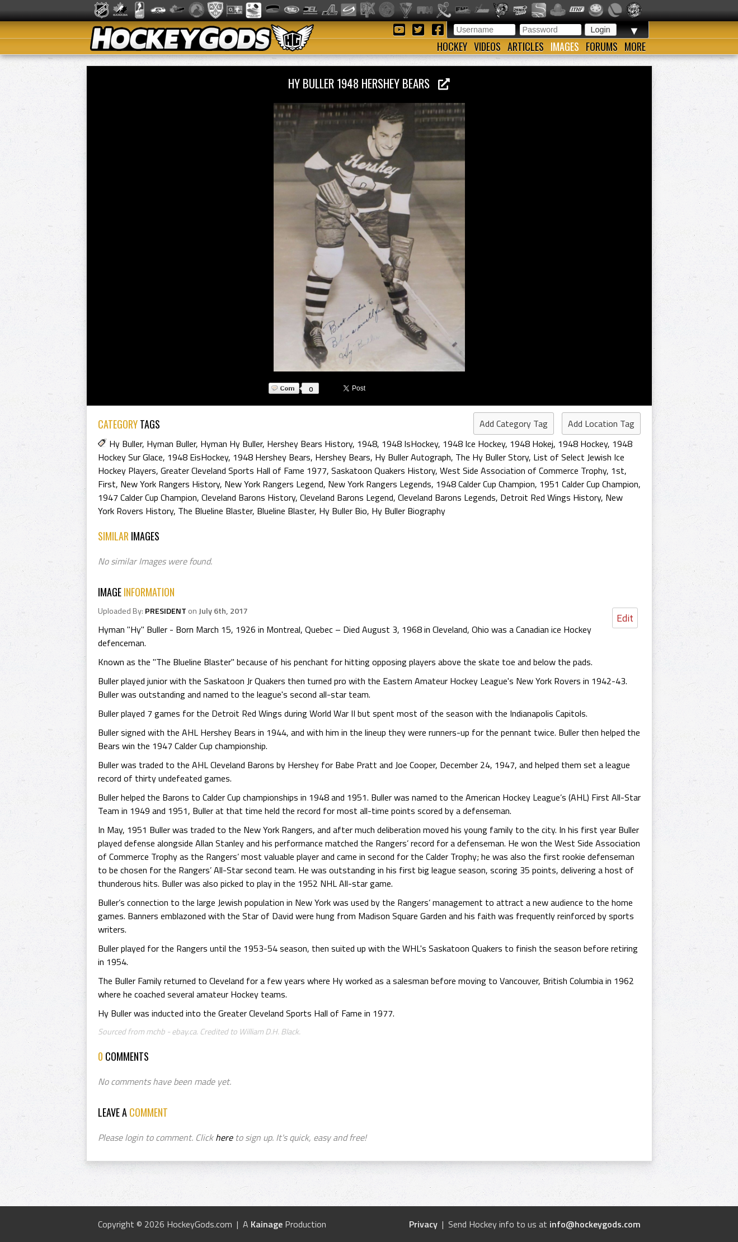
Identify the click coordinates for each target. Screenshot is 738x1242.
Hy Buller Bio (343, 511)
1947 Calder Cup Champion (147, 497)
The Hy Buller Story (492, 457)
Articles (525, 46)
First (107, 484)
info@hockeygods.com (595, 1224)
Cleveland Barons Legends (447, 497)
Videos (487, 46)
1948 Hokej (531, 443)
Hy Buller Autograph (413, 457)
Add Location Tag (601, 423)
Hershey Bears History (309, 443)
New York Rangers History (170, 484)
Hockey (452, 46)
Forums (602, 46)
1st (617, 470)
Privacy (423, 1224)
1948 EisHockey (197, 457)
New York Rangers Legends (379, 484)
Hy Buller (125, 443)
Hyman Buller (171, 443)
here (224, 1137)
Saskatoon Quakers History (383, 470)
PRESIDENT (165, 611)
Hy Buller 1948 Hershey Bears (369, 83)
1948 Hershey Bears (272, 457)
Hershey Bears (342, 457)
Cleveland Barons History (248, 497)
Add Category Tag (514, 423)
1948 (367, 443)
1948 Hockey (583, 443)
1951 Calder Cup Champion (588, 484)
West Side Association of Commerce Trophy (523, 470)
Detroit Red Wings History (550, 497)
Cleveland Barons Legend (346, 497)
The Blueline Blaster (215, 511)
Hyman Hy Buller (231, 443)
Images (565, 46)
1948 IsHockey (410, 443)
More (635, 46)
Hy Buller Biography (408, 511)
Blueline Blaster (285, 511)
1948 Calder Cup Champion (485, 484)
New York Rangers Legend (273, 484)
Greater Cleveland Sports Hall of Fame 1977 (244, 470)
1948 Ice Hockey (474, 443)
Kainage (267, 1224)
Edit (625, 617)
